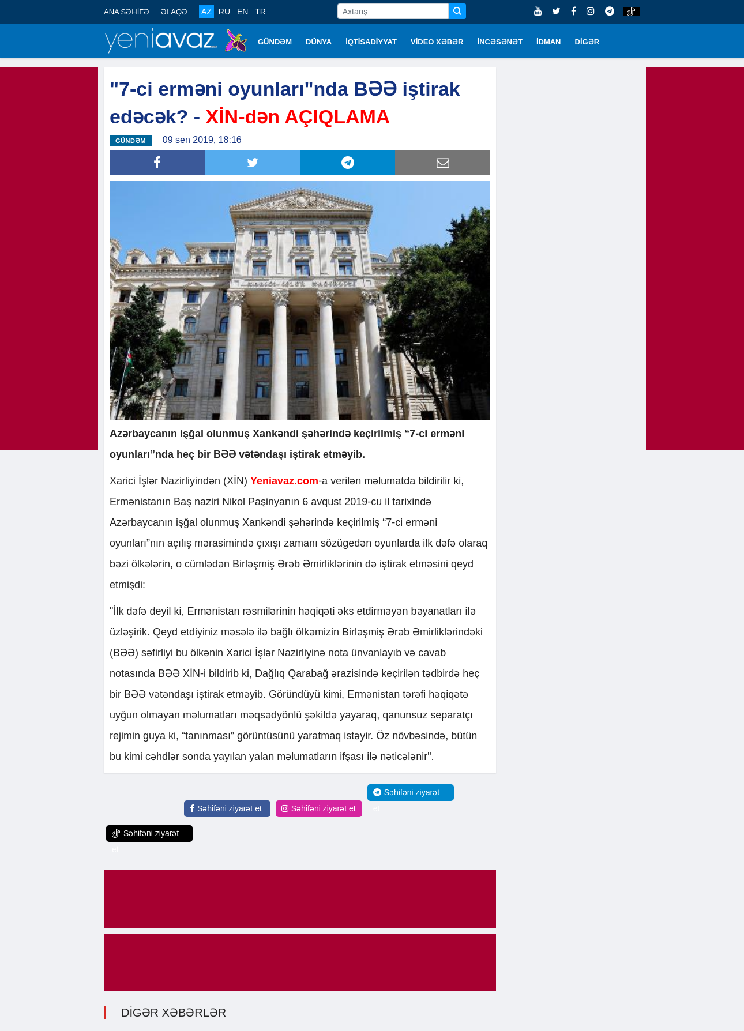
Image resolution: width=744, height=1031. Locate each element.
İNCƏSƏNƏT (500, 41)
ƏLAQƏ (174, 11)
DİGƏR (587, 41)
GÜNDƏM (275, 41)
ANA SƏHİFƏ (126, 11)
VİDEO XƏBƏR (437, 41)
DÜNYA (319, 41)
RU (224, 11)
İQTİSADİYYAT (371, 41)
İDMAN (548, 41)
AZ (206, 11)
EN (242, 11)
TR (260, 11)
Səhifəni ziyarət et (226, 808)
